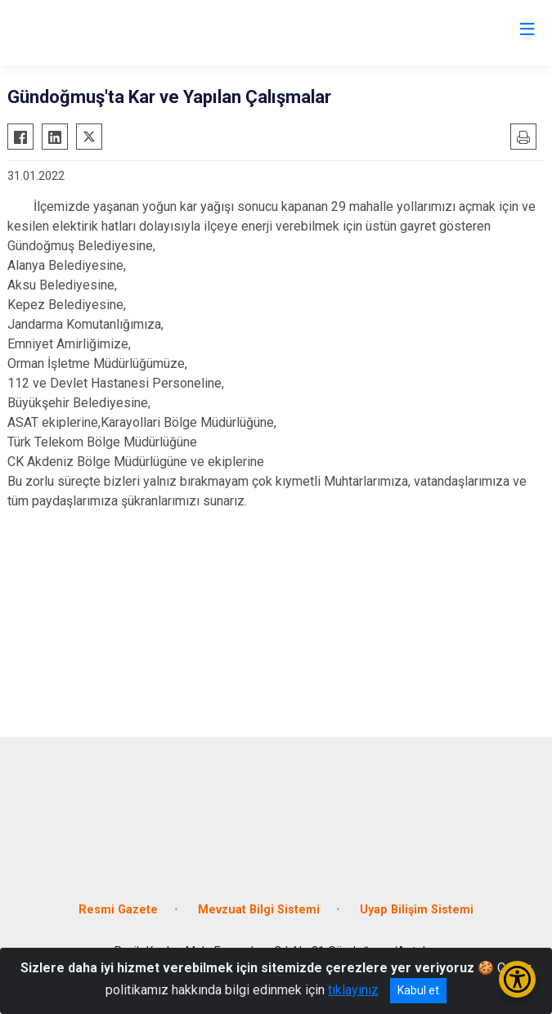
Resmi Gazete (118, 910)
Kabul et (418, 990)
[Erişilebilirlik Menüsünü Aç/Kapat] (517, 979)
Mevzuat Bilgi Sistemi (259, 910)
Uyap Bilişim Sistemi (416, 910)
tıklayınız (353, 990)
